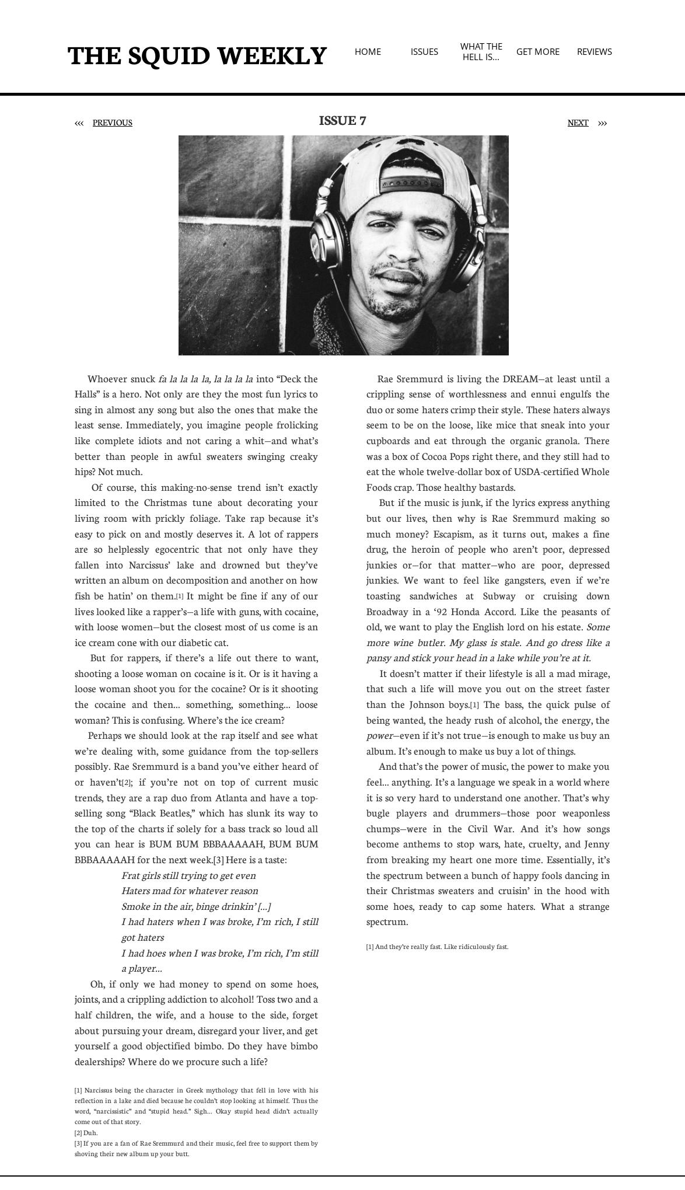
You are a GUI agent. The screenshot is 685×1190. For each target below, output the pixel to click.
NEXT (578, 122)
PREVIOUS (112, 122)
